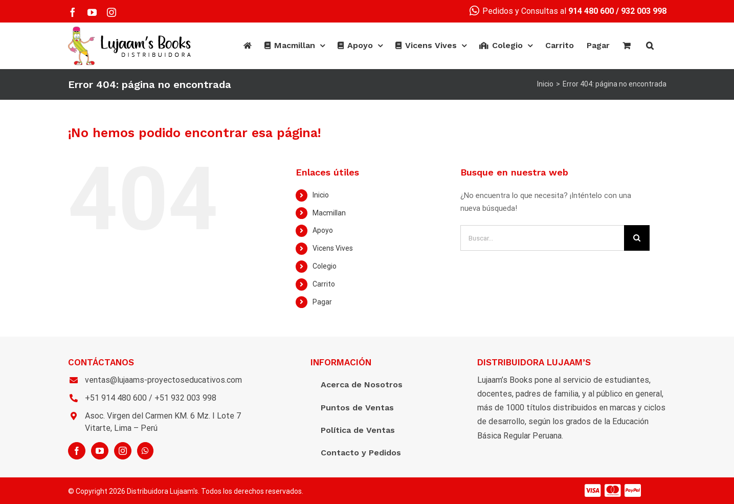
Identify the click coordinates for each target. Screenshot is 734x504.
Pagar (322, 302)
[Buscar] (650, 45)
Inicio (321, 195)
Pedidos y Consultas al (542, 11)
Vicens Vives (333, 248)
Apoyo (323, 230)
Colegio (325, 266)
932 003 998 (643, 11)
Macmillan (329, 213)
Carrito (324, 284)
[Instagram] (122, 450)
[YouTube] (99, 450)
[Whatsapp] (145, 450)
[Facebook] (76, 450)
